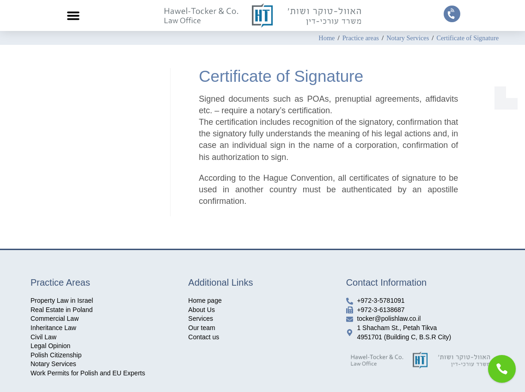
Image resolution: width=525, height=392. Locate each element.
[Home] (320, 38)
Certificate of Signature (466, 38)
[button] (73, 16)
